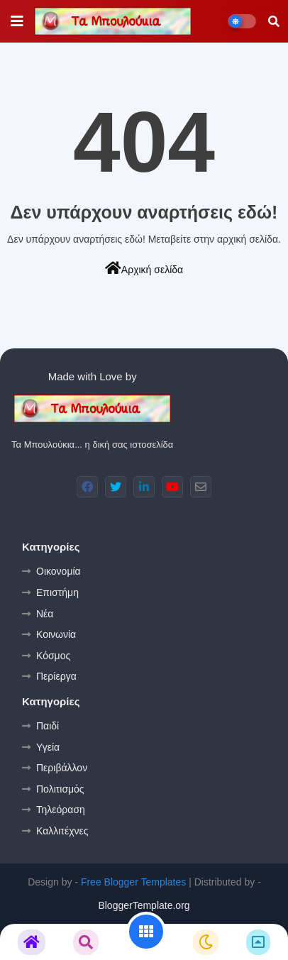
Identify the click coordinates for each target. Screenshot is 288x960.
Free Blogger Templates (133, 882)
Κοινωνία (56, 634)
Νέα (44, 613)
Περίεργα (56, 676)
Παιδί (47, 726)
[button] (274, 21)
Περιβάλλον (61, 767)
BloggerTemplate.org (143, 905)
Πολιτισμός (60, 789)
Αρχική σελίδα (144, 268)
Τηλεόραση (60, 809)
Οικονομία (58, 571)
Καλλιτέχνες (62, 831)
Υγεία (48, 747)
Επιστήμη (57, 592)
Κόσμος (53, 655)
